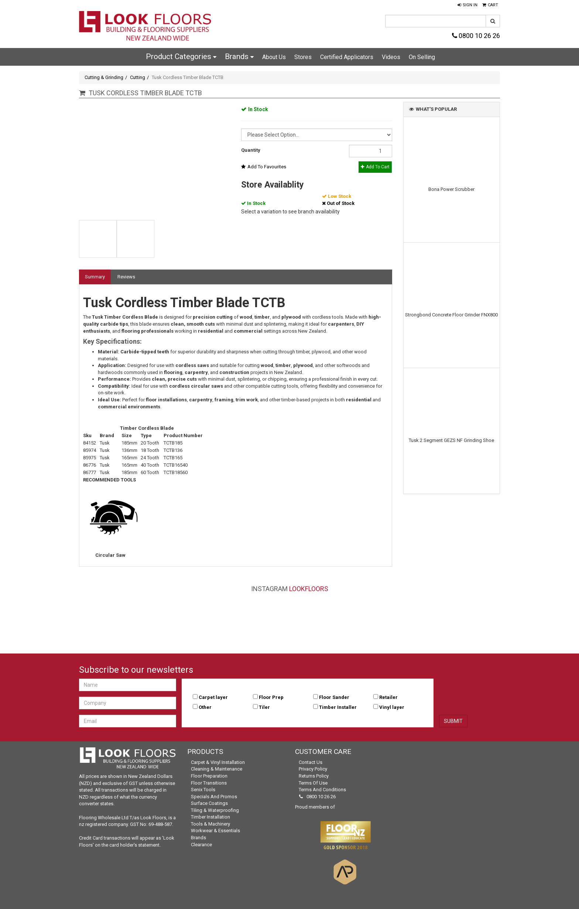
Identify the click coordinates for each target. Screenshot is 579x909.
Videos (391, 57)
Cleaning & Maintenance (216, 769)
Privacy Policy (313, 769)
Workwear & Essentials (215, 830)
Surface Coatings (209, 803)
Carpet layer (213, 697)
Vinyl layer (391, 707)
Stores (303, 57)
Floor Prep (271, 697)
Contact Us (310, 762)
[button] (467, 5)
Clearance (201, 844)
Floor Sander (334, 697)
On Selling (422, 57)
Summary (95, 276)
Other (205, 707)
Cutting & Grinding (104, 77)
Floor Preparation (209, 776)
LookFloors (308, 589)
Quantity (250, 150)
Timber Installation (210, 817)
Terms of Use (313, 783)
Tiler (264, 707)
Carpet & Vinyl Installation (218, 762)
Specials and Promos (214, 796)
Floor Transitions (209, 783)
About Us (274, 57)
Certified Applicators (346, 57)
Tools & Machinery (210, 824)
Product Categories (181, 56)
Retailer (388, 697)
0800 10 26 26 (476, 36)
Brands (239, 56)
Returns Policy (314, 776)
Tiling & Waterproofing (215, 810)
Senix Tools (203, 789)
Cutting (137, 77)
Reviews (126, 276)
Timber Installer (338, 707)
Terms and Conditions (322, 789)
